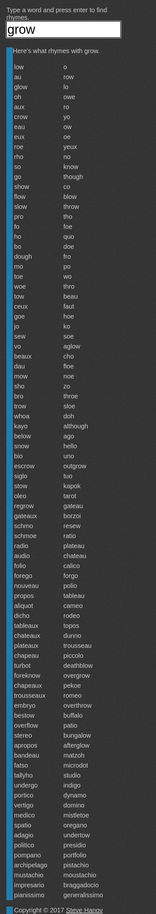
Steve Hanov (84, 910)
